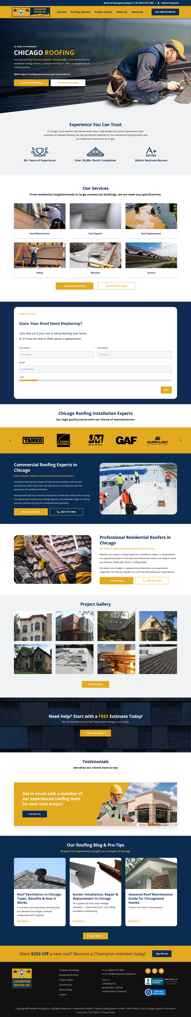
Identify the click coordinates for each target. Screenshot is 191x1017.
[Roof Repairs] (95, 220)
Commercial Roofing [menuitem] (69, 970)
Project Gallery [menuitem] (66, 979)
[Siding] (40, 259)
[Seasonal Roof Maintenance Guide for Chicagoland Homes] (151, 892)
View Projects (95, 684)
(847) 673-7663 (66, 511)
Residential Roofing (68, 82)
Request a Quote (31, 511)
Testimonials (117, 580)
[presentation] (10, 440)
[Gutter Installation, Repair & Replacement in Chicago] (95, 892)
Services (62, 12)
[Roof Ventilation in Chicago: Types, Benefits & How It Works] (40, 892)
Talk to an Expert (95, 733)
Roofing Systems (80, 12)
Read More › (23, 921)
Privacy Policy (108, 1012)
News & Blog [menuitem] (65, 989)
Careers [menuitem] (63, 994)
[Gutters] (151, 259)
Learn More (95, 935)
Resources (137, 12)
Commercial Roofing (31, 82)
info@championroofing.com (122, 973)
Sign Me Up (162, 953)
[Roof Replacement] (151, 220)
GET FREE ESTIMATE (165, 11)
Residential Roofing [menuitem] (68, 974)
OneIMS (89, 1008)
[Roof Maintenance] (40, 220)
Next (166, 390)
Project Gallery (103, 12)
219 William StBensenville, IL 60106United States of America (114, 987)
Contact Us (35, 814)
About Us (121, 12)
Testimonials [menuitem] (65, 984)
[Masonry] (95, 259)
